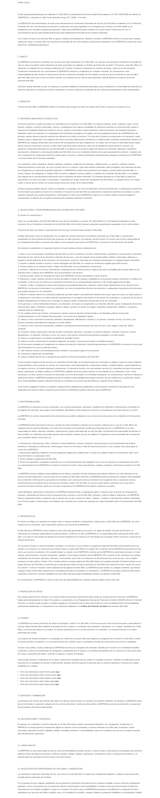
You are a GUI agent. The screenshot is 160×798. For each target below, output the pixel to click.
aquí (57, 672)
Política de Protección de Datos (94, 606)
